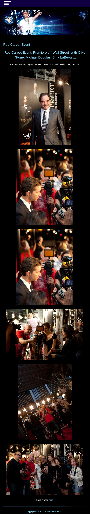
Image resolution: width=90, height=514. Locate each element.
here (51, 500)
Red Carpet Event (16, 44)
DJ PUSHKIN (47, 511)
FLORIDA (57, 511)
